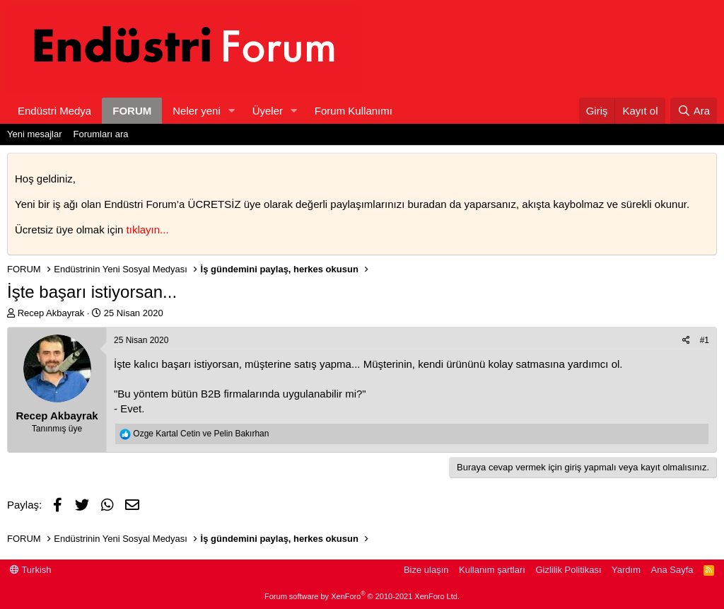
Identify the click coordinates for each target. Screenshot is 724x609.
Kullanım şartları (492, 569)
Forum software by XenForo (362, 596)
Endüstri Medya (54, 111)
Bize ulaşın (426, 569)
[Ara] (693, 111)
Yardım (626, 569)
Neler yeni (197, 111)
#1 (704, 340)
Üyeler (267, 111)
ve (201, 434)
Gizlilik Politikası (568, 569)
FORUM (131, 111)
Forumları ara (101, 134)
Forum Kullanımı (353, 111)
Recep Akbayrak (51, 313)
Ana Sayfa (672, 569)
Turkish (31, 569)
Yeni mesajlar (34, 134)
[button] (232, 111)
